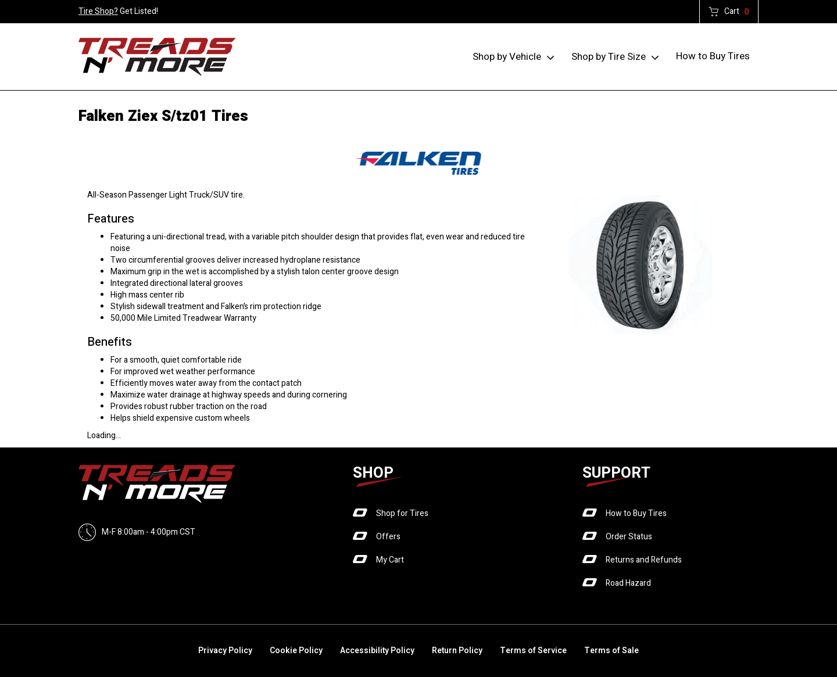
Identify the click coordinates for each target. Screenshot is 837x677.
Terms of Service (533, 650)
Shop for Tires (402, 513)
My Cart (390, 560)
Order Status (629, 537)
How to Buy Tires (713, 56)
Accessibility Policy (377, 650)
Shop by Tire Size (608, 56)
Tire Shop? (98, 11)
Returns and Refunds (644, 560)
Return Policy (457, 650)
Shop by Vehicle (507, 56)
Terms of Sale (611, 650)
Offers (388, 537)
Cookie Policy (296, 650)
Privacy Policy (225, 650)
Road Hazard (628, 583)
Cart (736, 11)
